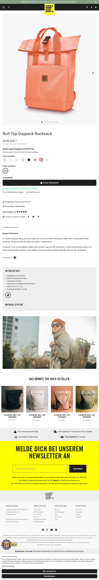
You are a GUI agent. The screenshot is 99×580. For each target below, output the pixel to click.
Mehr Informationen (8, 566)
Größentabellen (39, 512)
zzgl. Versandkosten (20, 144)
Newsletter (58, 517)
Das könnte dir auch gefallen (49, 379)
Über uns (57, 509)
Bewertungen (8, 212)
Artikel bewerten (33, 192)
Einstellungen (49, 576)
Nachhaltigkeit (59, 512)
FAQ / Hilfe (37, 509)
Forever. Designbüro (55, 545)
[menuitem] (2, 7)
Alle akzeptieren (49, 571)
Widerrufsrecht (39, 522)
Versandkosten (36, 535)
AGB (57, 542)
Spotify (78, 514)
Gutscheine (37, 514)
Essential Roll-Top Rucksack (12, 416)
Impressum (63, 542)
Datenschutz (72, 542)
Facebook (79, 509)
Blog (56, 514)
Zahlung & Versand (40, 519)
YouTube (78, 517)
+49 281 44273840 (12, 522)
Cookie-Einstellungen (83, 542)
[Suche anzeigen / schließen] (9, 7)
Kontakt (36, 517)
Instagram (79, 512)
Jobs (56, 519)
